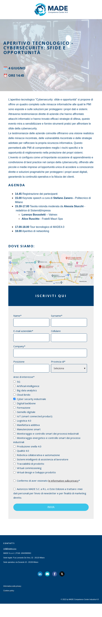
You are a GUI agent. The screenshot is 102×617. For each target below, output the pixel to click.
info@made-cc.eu (9, 548)
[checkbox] (50, 426)
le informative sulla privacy (63, 480)
